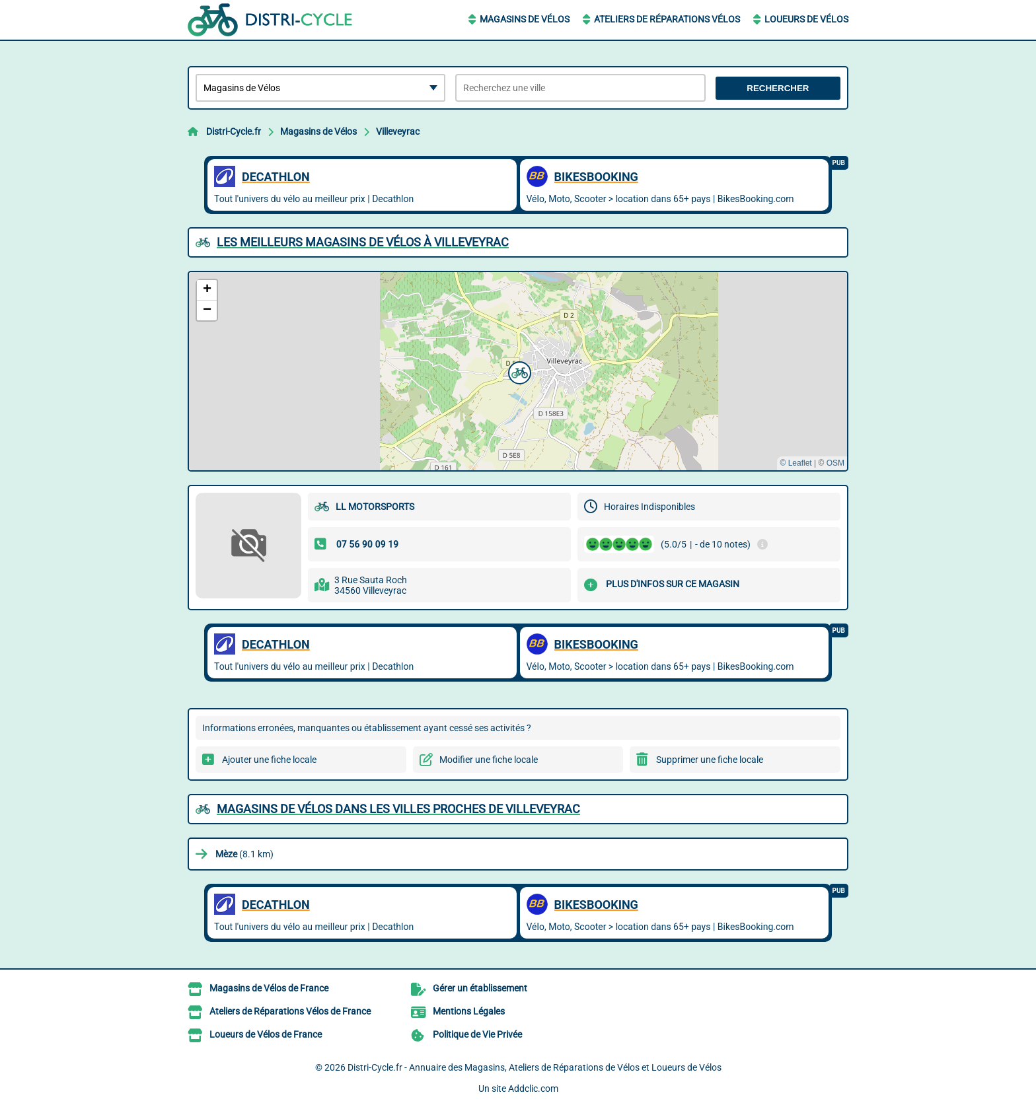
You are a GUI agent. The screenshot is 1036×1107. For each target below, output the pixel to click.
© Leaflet (795, 463)
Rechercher (778, 88)
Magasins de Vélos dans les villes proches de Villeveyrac (398, 809)
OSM (835, 463)
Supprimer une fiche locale (709, 759)
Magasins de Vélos (525, 19)
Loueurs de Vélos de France (265, 1034)
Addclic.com (533, 1088)
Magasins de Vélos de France (268, 988)
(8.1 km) (244, 854)
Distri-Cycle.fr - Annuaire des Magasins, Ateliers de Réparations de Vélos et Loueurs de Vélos (535, 1067)
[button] (518, 371)
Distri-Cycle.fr (233, 131)
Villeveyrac (398, 131)
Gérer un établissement (480, 988)
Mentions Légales (469, 1011)
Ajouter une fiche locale (269, 759)
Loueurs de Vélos (806, 19)
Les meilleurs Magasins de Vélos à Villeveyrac (363, 242)
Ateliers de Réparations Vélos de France (290, 1011)
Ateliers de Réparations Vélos (667, 19)
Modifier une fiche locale (488, 759)
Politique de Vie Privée (477, 1034)
